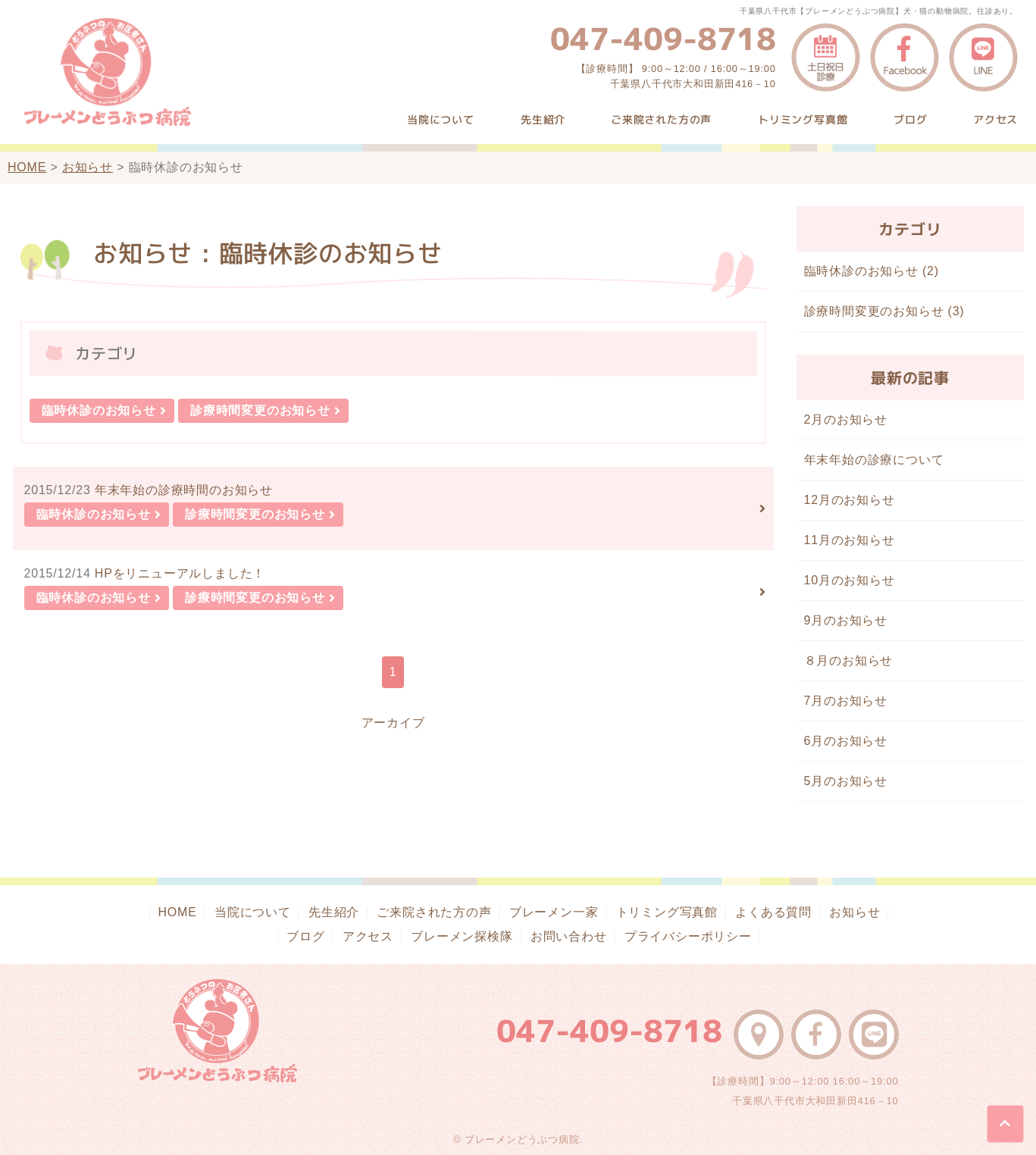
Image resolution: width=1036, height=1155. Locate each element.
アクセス (995, 119)
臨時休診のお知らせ (99, 410)
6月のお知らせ (846, 740)
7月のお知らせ (846, 700)
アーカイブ (393, 722)
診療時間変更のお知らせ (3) (884, 311)
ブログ (910, 119)
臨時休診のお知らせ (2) (871, 270)
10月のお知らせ (849, 580)
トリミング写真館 (802, 119)
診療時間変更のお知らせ (260, 410)
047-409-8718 (663, 38)
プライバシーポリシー (688, 936)
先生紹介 (543, 119)
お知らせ (87, 167)
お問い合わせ (569, 936)
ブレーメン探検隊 (461, 936)
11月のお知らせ (849, 540)
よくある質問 (773, 912)
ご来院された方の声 (661, 119)
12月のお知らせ (849, 499)
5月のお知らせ (846, 781)
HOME (27, 167)
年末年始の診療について (874, 459)
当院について (440, 119)
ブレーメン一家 (554, 912)
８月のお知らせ (849, 660)
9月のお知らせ (846, 620)
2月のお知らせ (846, 419)
